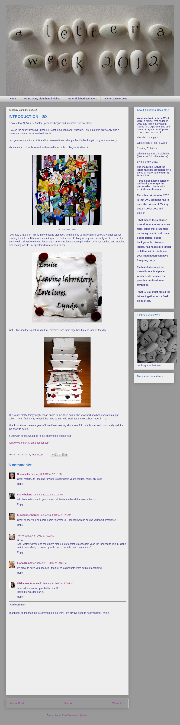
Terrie (20, 535)
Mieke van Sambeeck (29, 583)
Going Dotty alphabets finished (42, 98)
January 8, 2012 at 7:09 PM (58, 583)
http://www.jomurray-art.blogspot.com (29, 442)
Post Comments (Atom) (74, 715)
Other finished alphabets (82, 98)
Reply (20, 483)
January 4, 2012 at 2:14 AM (48, 494)
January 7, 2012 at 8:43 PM (52, 563)
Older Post (119, 703)
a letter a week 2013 (115, 98)
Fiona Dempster (26, 563)
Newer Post (16, 703)
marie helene (24, 494)
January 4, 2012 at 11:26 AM (55, 515)
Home (13, 98)
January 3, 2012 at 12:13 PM (46, 474)
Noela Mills (23, 474)
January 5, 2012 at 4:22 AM (39, 535)
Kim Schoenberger (28, 515)
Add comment (18, 604)
